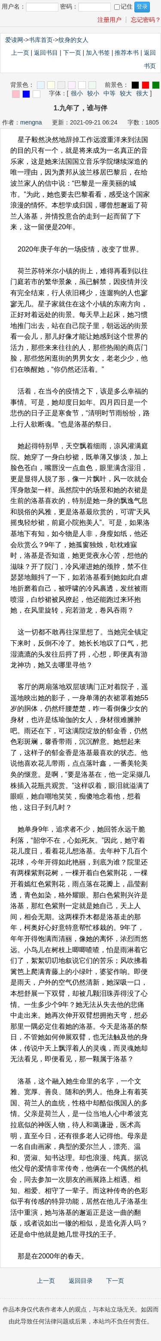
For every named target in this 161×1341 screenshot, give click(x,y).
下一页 (72, 52)
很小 (77, 93)
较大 (126, 93)
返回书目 (46, 52)
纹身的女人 (73, 39)
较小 (93, 93)
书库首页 (41, 39)
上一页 (20, 52)
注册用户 (109, 19)
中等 (109, 93)
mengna (31, 122)
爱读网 (14, 39)
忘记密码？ (146, 19)
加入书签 (98, 52)
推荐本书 (127, 52)
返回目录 (81, 1280)
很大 (142, 93)
